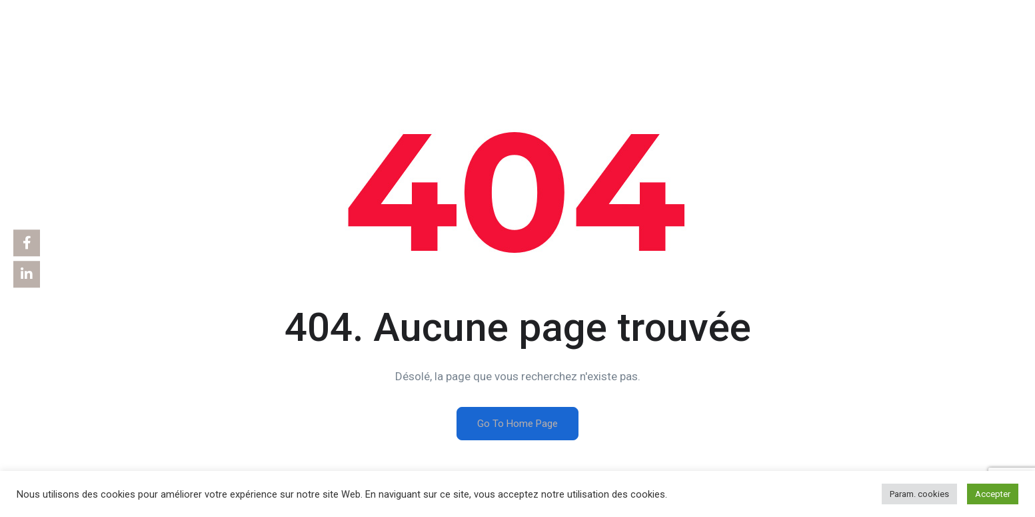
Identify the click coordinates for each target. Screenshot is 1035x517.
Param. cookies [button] (919, 494)
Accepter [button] (992, 494)
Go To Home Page (517, 424)
